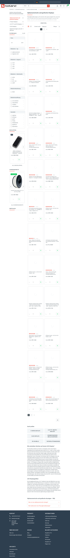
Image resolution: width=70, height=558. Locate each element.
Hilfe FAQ (47, 520)
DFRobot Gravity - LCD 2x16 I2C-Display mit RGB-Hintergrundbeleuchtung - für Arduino (52, 368)
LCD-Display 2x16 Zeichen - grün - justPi (52, 50)
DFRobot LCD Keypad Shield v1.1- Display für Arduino (34, 82)
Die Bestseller (30, 520)
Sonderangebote (31, 516)
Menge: (55, 26)
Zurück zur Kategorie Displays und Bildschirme (16, 13)
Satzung (47, 523)
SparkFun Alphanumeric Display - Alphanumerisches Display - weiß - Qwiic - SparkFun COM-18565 (35, 305)
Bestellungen (12, 553)
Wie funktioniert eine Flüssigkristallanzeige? (39, 506)
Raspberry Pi (48, 541)
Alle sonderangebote (17, 205)
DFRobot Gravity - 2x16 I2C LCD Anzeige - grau (52, 209)
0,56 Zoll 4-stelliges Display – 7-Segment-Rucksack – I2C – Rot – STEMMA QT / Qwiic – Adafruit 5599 (35, 114)
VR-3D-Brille (35, 441)
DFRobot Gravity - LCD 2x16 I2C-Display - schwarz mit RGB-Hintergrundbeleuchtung (35, 368)
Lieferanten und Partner (50, 518)
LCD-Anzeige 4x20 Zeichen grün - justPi (52, 82)
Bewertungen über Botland (15, 535)
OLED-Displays (13, 26)
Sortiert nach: (37, 26)
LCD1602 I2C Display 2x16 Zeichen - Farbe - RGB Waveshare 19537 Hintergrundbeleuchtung (52, 178)
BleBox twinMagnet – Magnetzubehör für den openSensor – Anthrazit (17, 152)
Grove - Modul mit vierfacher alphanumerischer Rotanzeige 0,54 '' (35, 241)
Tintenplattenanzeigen (53, 441)
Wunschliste (12, 556)
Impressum (47, 527)
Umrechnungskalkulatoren (33, 537)
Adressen (11, 551)
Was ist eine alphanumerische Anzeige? (38, 502)
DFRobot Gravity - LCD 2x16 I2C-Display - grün (52, 336)
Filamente (47, 535)
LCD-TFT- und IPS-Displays (16, 24)
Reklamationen (48, 525)
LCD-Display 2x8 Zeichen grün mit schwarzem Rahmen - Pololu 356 (52, 241)
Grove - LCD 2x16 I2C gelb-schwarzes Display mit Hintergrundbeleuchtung (51, 273)
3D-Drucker (47, 539)
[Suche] (41, 6)
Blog (28, 532)
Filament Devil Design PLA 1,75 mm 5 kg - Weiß (17, 191)
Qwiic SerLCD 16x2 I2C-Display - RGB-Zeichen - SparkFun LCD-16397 (35, 336)
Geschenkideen (30, 523)
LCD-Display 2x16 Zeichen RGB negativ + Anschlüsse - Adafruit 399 (35, 400)
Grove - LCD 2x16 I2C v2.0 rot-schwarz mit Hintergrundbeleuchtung (35, 146)
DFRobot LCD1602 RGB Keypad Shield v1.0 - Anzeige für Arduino (35, 177)
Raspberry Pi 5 (48, 532)
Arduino (47, 537)
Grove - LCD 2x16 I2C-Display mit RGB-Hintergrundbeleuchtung (52, 399)
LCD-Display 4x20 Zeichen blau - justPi (52, 114)
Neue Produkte (30, 518)
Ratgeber (29, 535)
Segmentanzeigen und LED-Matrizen (52, 436)
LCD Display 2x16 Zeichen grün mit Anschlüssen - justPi (35, 50)
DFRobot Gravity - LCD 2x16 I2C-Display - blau (35, 272)
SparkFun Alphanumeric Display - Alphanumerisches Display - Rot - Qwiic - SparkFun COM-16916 (52, 305)
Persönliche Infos (13, 549)
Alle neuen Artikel (17, 165)
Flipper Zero (47, 544)
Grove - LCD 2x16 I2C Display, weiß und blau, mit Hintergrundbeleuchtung (51, 146)
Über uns (11, 532)
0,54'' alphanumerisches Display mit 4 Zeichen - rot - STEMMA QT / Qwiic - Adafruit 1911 (35, 209)
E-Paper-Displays (14, 21)
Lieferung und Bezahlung (51, 516)
